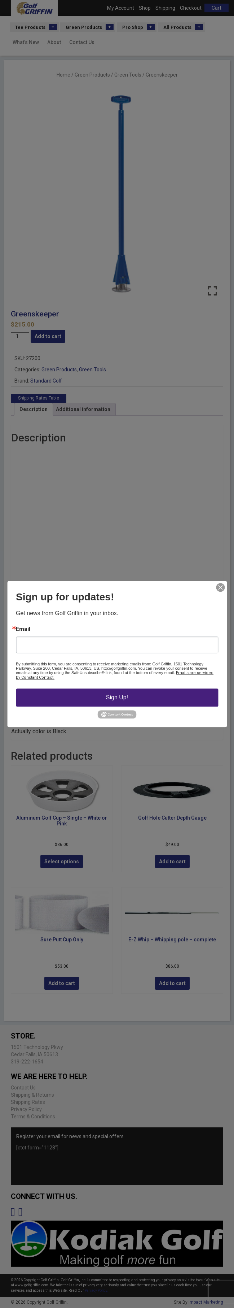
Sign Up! (117, 697)
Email (23, 629)
